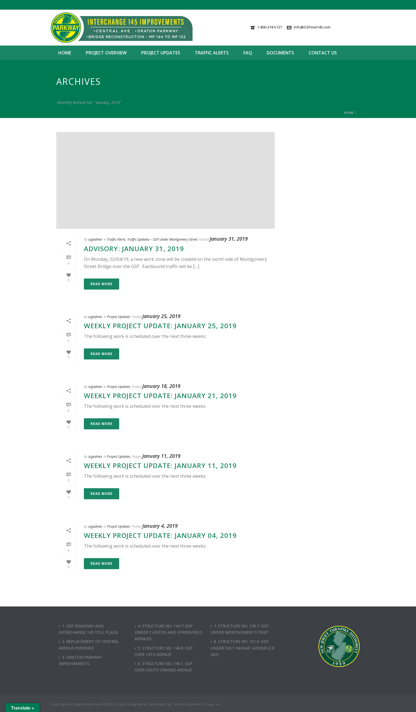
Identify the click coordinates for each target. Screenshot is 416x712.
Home (64, 53)
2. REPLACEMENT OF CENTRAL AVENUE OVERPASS (89, 644)
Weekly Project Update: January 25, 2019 (160, 325)
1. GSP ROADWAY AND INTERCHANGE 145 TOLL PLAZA (88, 629)
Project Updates (160, 53)
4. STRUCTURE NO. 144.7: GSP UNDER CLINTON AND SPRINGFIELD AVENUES (168, 632)
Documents (280, 53)
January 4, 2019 (160, 525)
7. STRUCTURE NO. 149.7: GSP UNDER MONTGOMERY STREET (239, 629)
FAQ (247, 53)
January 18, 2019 (161, 386)
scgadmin (95, 239)
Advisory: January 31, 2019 (134, 248)
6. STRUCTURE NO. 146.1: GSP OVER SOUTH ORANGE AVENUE (164, 666)
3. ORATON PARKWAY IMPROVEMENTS (80, 660)
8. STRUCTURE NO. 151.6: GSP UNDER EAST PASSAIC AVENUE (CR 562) (242, 648)
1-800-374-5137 (269, 27)
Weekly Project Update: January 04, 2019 (160, 535)
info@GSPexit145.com (312, 27)
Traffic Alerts (212, 53)
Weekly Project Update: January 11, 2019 (160, 465)
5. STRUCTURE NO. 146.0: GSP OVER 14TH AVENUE (164, 651)
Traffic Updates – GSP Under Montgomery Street (162, 239)
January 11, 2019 (161, 456)
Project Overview (106, 53)
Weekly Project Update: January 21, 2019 (160, 395)
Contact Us (323, 53)
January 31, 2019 (229, 238)
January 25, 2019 (161, 316)
